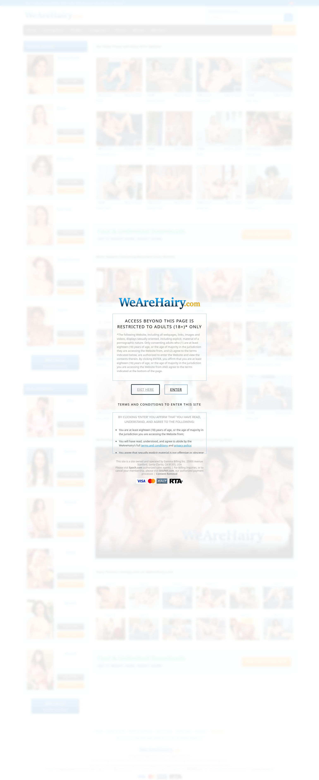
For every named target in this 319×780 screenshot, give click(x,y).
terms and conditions (154, 445)
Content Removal (166, 473)
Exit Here (145, 389)
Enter (176, 389)
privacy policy (182, 445)
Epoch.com (135, 467)
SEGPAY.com (166, 470)
